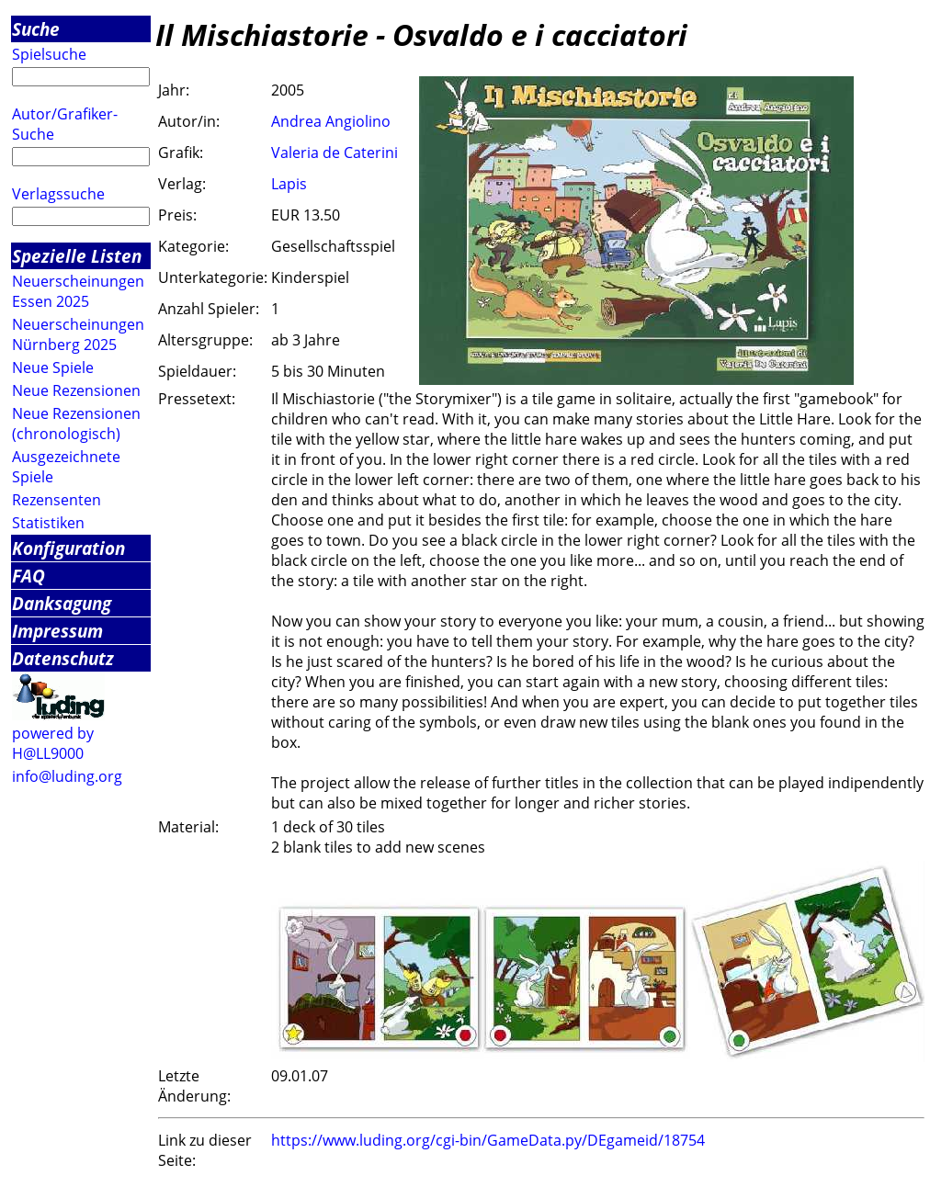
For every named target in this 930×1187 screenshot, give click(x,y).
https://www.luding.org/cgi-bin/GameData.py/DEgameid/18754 (488, 1140)
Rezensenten (56, 500)
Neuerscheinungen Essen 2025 (78, 291)
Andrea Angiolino (331, 121)
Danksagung (61, 603)
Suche (36, 29)
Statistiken (48, 523)
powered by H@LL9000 (53, 743)
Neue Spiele (53, 367)
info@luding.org (67, 776)
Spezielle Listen (77, 255)
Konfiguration (68, 548)
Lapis (289, 184)
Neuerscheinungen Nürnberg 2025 (78, 334)
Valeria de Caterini (334, 152)
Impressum (57, 630)
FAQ (28, 575)
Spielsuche (49, 54)
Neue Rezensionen (76, 390)
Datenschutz (63, 658)
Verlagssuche (58, 194)
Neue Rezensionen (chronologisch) (76, 423)
